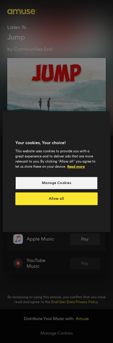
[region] (56, 171)
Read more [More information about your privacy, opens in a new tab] (76, 166)
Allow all (56, 198)
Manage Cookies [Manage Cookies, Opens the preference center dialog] (56, 183)
